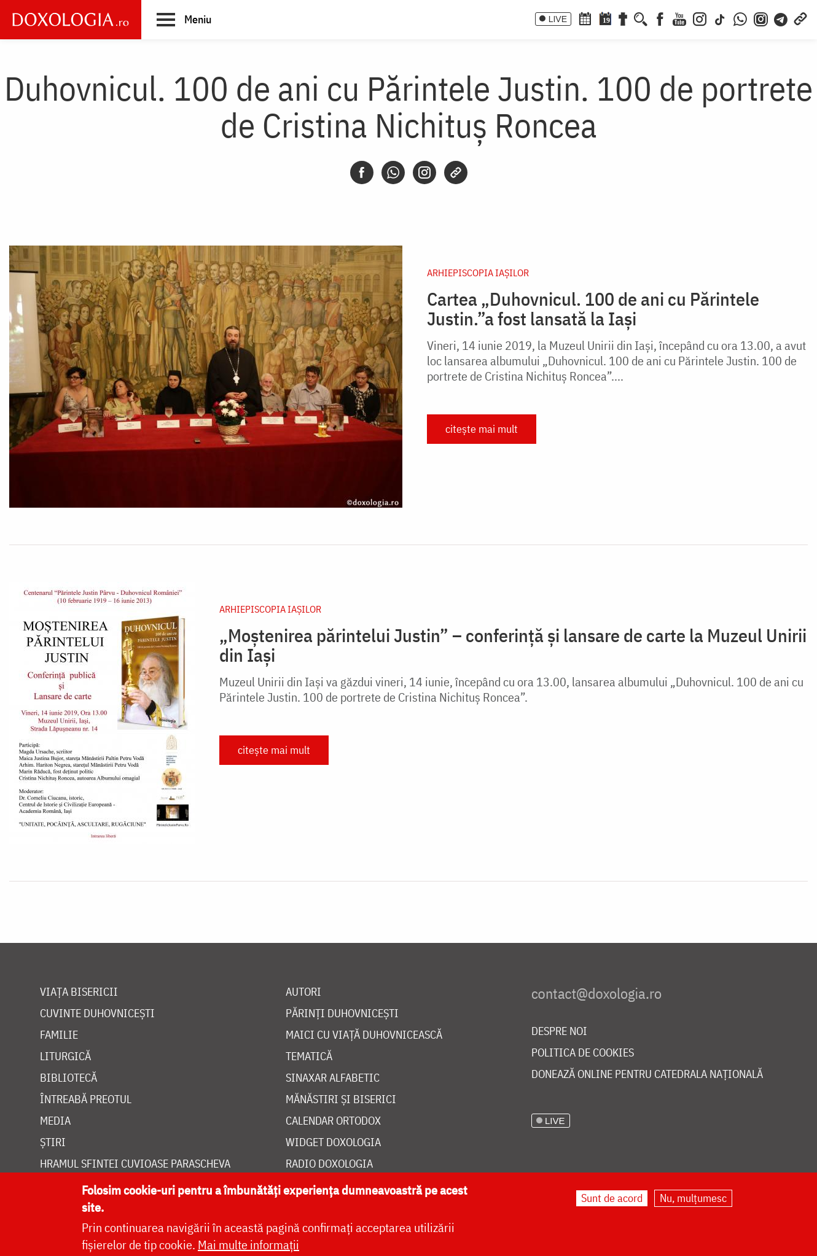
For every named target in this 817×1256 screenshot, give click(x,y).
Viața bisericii (79, 992)
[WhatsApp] (740, 18)
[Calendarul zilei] (605, 18)
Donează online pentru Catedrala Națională (647, 1074)
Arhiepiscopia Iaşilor (478, 272)
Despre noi (559, 1031)
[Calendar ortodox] (584, 18)
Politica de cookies (582, 1053)
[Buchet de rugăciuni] (623, 18)
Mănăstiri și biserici (341, 1099)
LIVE (558, 19)
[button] (184, 19)
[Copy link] (455, 172)
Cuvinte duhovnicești (97, 1013)
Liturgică (65, 1056)
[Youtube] (679, 18)
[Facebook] (660, 18)
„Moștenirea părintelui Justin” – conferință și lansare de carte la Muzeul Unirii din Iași (513, 645)
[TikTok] (720, 18)
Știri (53, 1142)
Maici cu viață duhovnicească (364, 1035)
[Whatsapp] (393, 172)
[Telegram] (781, 18)
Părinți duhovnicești (342, 1013)
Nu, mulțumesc (693, 1198)
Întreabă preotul (85, 1099)
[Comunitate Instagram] (761, 18)
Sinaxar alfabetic (333, 1078)
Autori (303, 992)
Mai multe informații (248, 1244)
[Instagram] (699, 18)
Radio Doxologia (329, 1164)
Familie (59, 1035)
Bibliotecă (68, 1078)
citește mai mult (481, 429)
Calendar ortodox (333, 1121)
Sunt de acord (612, 1198)
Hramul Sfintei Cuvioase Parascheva (135, 1164)
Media (55, 1121)
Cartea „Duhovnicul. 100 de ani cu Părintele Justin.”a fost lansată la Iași (593, 308)
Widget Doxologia (333, 1142)
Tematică (309, 1056)
